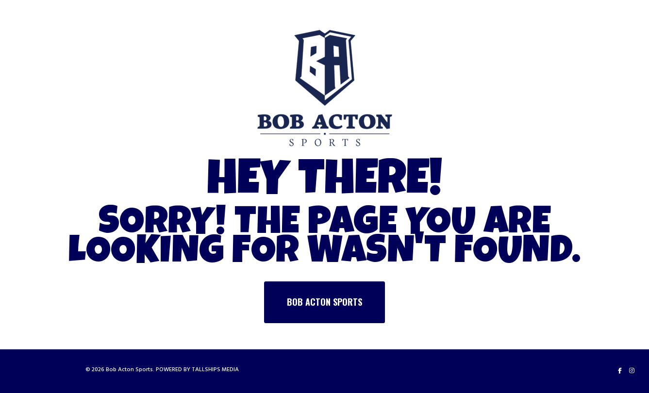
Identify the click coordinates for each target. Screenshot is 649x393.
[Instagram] (631, 371)
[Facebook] (620, 371)
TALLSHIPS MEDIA (215, 369)
